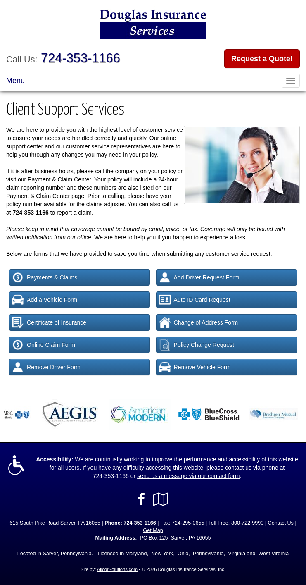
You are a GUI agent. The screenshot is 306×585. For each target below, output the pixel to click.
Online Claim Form (43, 345)
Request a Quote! (262, 59)
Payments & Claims (44, 277)
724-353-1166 (80, 58)
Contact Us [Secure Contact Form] (281, 523)
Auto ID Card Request (194, 300)
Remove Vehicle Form (195, 367)
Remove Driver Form (46, 367)
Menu (15, 80)
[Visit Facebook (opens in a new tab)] (141, 499)
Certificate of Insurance (49, 322)
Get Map (153, 530)
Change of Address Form (198, 322)
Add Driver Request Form (199, 277)
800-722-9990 (247, 523)
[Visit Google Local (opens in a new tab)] (161, 499)
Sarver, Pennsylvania (67, 553)
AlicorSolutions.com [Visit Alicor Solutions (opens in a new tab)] (117, 569)
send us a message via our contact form (188, 476)
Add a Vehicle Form (44, 300)
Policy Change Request (196, 345)
